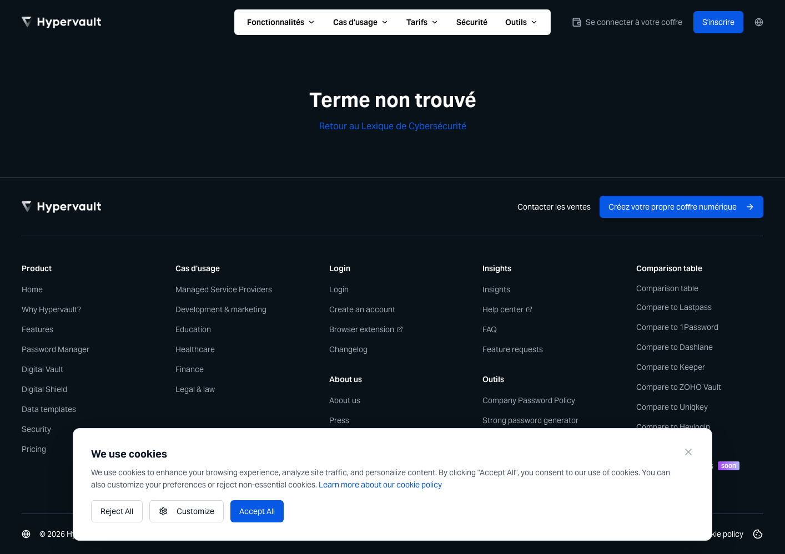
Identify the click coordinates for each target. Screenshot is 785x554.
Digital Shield (44, 389)
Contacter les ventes (554, 207)
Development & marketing (220, 309)
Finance (189, 369)
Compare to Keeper (670, 367)
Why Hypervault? (51, 309)
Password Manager (55, 349)
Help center (507, 309)
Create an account (362, 309)
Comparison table (667, 288)
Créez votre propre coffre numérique (681, 207)
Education (193, 329)
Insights (496, 289)
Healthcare (195, 349)
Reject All (116, 511)
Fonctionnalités (281, 22)
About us (344, 400)
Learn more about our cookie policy (380, 485)
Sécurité (471, 22)
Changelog (348, 349)
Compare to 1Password (677, 327)
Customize (186, 511)
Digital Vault (42, 369)
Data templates (49, 409)
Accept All (257, 511)
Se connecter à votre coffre (627, 22)
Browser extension (366, 329)
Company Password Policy (528, 400)
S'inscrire (718, 22)
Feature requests (512, 349)
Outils (521, 22)
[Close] (688, 452)
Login (339, 289)
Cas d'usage (361, 22)
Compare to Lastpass (674, 307)
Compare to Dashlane (674, 347)
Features (37, 329)
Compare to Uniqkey (672, 407)
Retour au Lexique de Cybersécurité (392, 126)
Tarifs (422, 22)
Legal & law (195, 389)
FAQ (489, 329)
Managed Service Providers (223, 289)
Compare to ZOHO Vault (678, 387)
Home (32, 289)
